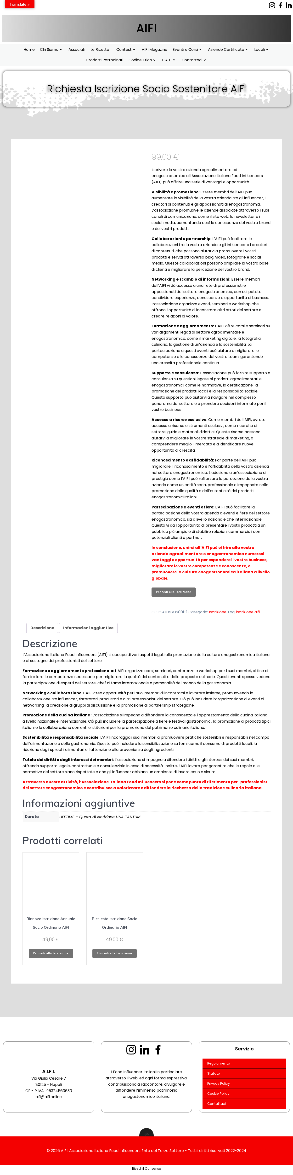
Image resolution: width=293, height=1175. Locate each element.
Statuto (214, 1075)
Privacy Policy (219, 1085)
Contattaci (194, 60)
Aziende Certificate (228, 49)
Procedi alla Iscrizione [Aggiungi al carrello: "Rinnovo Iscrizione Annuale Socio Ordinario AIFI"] (50, 954)
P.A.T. (169, 60)
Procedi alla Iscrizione (173, 592)
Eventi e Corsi (188, 49)
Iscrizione (217, 612)
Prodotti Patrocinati (104, 60)
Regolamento (219, 1065)
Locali (262, 49)
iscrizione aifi (248, 612)
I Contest (125, 49)
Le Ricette (99, 49)
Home (29, 49)
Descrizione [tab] (42, 628)
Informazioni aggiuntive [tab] (88, 628)
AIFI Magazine (154, 49)
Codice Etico (143, 60)
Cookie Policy (219, 1095)
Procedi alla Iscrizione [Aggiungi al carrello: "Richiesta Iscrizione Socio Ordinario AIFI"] (114, 954)
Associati (76, 49)
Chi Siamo (51, 49)
